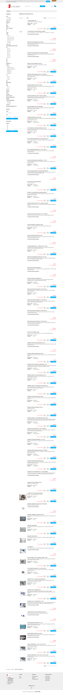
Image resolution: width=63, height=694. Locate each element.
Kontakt (20, 677)
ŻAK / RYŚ (7, 91)
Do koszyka (53, 28)
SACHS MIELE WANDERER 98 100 (11, 106)
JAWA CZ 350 (9, 42)
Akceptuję (48, 1)
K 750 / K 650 (8, 44)
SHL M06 (8, 79)
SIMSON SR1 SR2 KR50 (10, 67)
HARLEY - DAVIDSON (9, 28)
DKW (7, 25)
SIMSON (7, 64)
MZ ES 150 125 (9, 50)
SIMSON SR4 (9, 70)
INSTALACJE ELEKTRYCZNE (10, 97)
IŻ (6, 31)
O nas (20, 676)
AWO (7, 16)
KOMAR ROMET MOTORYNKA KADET (11, 45)
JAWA (7, 34)
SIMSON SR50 (9, 73)
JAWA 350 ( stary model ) (10, 39)
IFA (6, 29)
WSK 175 (8, 88)
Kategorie (9, 11)
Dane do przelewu (47, 677)
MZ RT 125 (8, 48)
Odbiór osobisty (47, 680)
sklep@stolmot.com (10, 682)
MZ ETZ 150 (8, 55)
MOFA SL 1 (8, 66)
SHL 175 (8, 76)
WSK (7, 85)
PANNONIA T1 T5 (9, 63)
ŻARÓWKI (7, 98)
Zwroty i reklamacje (35, 676)
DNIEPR (7, 26)
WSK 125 (8, 86)
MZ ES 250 (8, 51)
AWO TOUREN (9, 19)
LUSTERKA (7, 94)
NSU (7, 60)
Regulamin (33, 677)
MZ (7, 47)
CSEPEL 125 (8, 22)
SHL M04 (8, 77)
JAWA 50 (8, 35)
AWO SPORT (8, 17)
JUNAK (7, 32)
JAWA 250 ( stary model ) (10, 38)
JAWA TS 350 (9, 41)
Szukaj (12, 118)
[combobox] (23, 18)
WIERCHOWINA (8, 82)
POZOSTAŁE (8, 104)
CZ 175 (7, 23)
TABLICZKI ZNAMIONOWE (10, 100)
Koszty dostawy (47, 676)
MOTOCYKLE (9, 101)
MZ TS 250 (8, 54)
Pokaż (12, 131)
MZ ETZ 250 (8, 57)
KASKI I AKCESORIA (9, 95)
